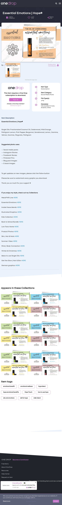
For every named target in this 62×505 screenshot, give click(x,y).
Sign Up (15, 99)
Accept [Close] (56, 501)
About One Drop (6, 467)
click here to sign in (15, 105)
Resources (5, 470)
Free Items (5, 464)
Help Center (5, 474)
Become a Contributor (21, 460)
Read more (6, 501)
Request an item (7, 477)
